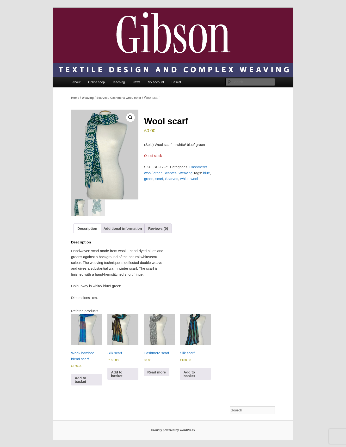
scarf (159, 179)
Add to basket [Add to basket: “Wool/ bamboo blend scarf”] (80, 380)
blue (206, 173)
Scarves (101, 97)
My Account (156, 82)
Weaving (88, 97)
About (76, 82)
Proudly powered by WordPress (173, 430)
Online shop (96, 82)
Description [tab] (87, 228)
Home (75, 97)
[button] (130, 117)
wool (194, 179)
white (184, 179)
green (148, 179)
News (136, 82)
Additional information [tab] (123, 228)
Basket (176, 82)
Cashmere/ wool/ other (125, 97)
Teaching (118, 82)
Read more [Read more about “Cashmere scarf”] (156, 372)
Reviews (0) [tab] (158, 228)
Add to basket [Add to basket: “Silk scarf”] (117, 374)
